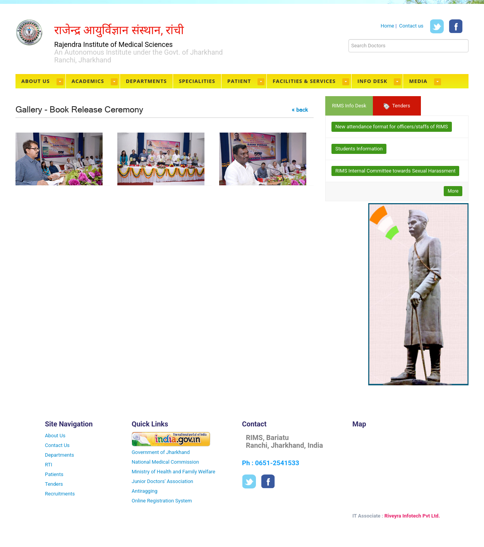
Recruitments (60, 494)
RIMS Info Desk (349, 106)
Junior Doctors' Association (162, 481)
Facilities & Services (304, 81)
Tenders (397, 106)
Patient (239, 81)
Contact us (411, 26)
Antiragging (145, 491)
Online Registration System (162, 501)
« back (300, 110)
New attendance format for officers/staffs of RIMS (391, 126)
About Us (35, 81)
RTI (48, 465)
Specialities (197, 81)
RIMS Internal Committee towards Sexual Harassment (395, 171)
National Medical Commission (165, 462)
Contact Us (57, 445)
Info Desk (372, 81)
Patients (54, 474)
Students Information (359, 149)
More (453, 191)
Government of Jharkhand (161, 452)
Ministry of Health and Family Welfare (173, 472)
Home (387, 26)
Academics (88, 81)
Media (418, 81)
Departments (146, 81)
